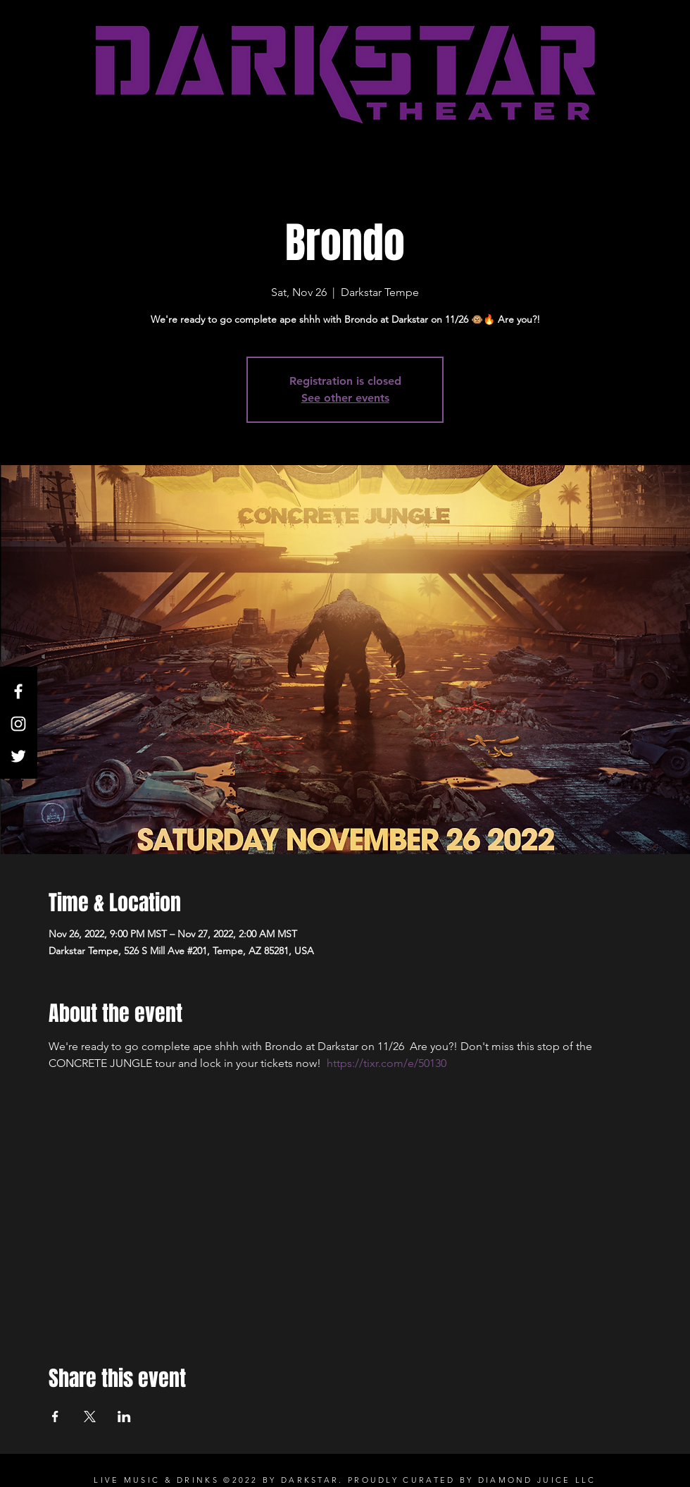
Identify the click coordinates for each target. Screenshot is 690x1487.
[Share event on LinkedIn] (124, 1416)
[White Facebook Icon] (18, 691)
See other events (345, 398)
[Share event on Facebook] (55, 1416)
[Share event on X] (89, 1416)
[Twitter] (18, 756)
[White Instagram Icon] (18, 724)
